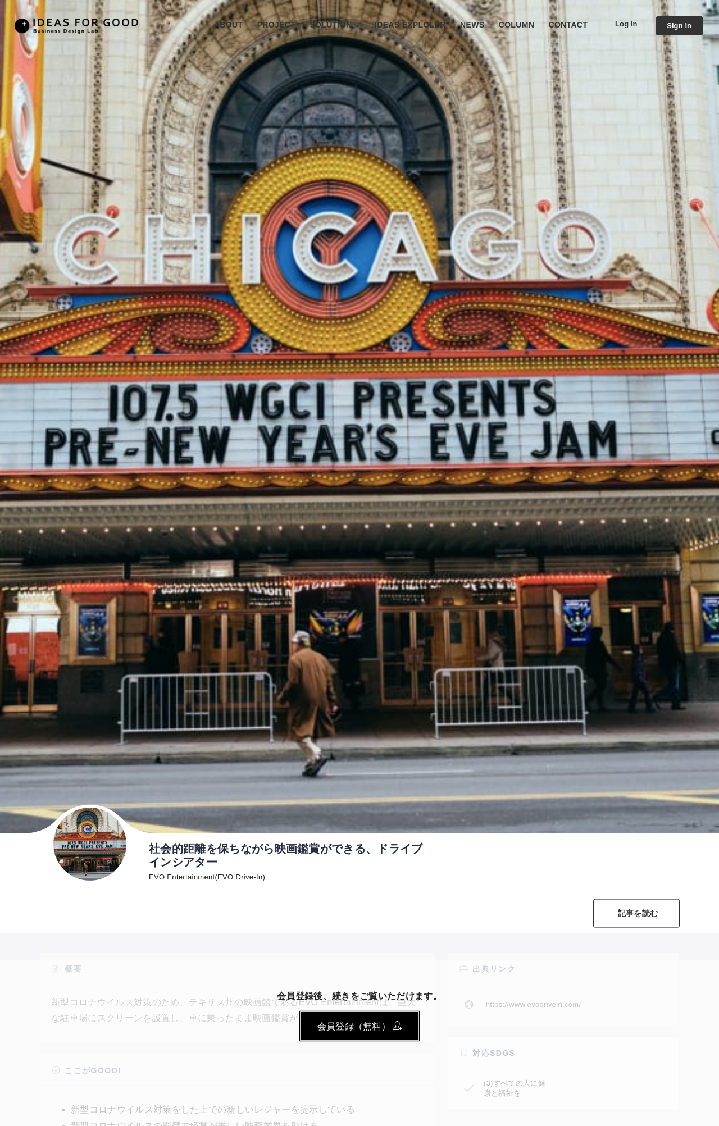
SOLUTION (326, 24)
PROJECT (271, 24)
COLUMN (511, 24)
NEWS (467, 24)
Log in (623, 24)
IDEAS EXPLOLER (405, 24)
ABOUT (223, 24)
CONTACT (563, 24)
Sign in (678, 25)
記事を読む (636, 913)
